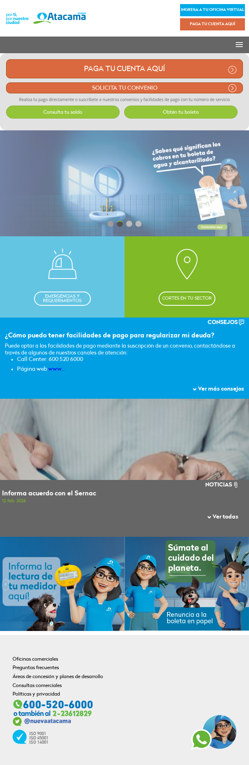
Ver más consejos (218, 389)
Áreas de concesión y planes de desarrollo (58, 676)
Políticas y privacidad (36, 694)
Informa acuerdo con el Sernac (49, 494)
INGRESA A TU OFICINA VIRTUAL (212, 10)
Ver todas (222, 517)
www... (56, 369)
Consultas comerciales (37, 685)
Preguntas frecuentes (36, 668)
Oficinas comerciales (35, 659)
